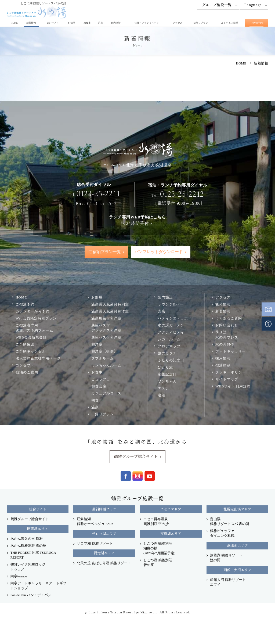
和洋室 (97, 345)
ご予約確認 (25, 345)
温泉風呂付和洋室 (106, 318)
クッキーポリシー (230, 373)
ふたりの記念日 (171, 360)
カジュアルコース (106, 393)
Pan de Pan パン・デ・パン (30, 595)
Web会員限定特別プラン (36, 318)
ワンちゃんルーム (106, 366)
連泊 (161, 395)
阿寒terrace (18, 576)
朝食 (95, 400)
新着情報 (31, 22)
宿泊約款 (222, 366)
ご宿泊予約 (257, 22)
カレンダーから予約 (32, 312)
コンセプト (52, 22)
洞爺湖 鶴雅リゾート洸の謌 (226, 557)
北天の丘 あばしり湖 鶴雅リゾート (104, 563)
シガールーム (169, 339)
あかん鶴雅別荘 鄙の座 (28, 546)
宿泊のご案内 (27, 373)
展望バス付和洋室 (106, 338)
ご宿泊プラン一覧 (105, 252)
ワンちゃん (167, 381)
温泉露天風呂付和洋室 (110, 312)
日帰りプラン (200, 22)
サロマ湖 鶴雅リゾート (95, 544)
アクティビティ (171, 332)
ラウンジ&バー (170, 305)
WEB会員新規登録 (31, 338)
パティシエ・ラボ (173, 318)
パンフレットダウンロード (159, 252)
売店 (161, 312)
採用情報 (222, 359)
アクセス (177, 22)
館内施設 (116, 22)
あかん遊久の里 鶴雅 (26, 539)
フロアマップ (169, 346)
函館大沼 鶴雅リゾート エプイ (228, 582)
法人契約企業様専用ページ (38, 359)
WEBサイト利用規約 (232, 386)
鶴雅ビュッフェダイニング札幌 (222, 533)
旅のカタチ (167, 353)
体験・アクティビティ (147, 22)
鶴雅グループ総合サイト (136, 456)
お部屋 (71, 22)
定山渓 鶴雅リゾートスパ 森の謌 (229, 521)
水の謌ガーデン (171, 325)
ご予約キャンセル (31, 352)
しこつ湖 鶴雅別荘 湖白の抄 (159, 548)
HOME (14, 22)
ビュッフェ (100, 379)
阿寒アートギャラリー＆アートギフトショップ (38, 585)
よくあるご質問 (229, 22)
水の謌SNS (224, 345)
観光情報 (222, 305)
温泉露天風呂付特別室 (110, 305)
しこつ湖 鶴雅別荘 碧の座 (157, 562)
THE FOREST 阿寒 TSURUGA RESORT (33, 555)
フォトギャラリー (230, 352)
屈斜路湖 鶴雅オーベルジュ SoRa (95, 521)
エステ (163, 388)
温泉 (100, 22)
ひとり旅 (165, 367)
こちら (159, 217)
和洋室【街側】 (104, 352)
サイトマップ (226, 379)
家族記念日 (167, 374)
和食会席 (98, 386)
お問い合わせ (226, 325)
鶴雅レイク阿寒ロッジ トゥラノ (27, 567)
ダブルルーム (102, 359)
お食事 (87, 22)
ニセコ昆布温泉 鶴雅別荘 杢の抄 (156, 521)
